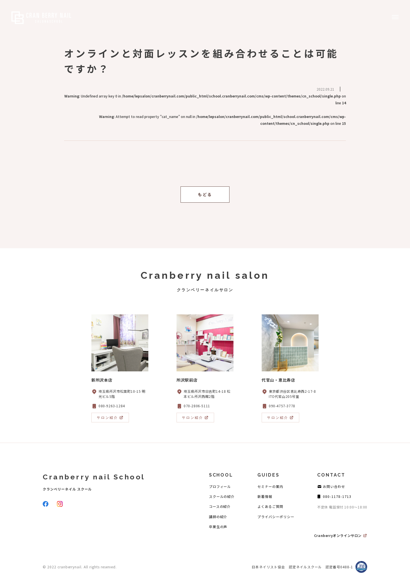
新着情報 (264, 496)
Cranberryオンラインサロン (338, 535)
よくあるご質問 (270, 506)
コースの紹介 (220, 506)
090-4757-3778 (282, 405)
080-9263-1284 (112, 405)
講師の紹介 (218, 516)
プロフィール (220, 486)
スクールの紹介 (222, 496)
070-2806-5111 (197, 405)
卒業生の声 (218, 526)
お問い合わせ (334, 486)
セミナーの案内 (270, 486)
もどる (205, 194)
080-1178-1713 (337, 496)
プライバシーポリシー (275, 516)
